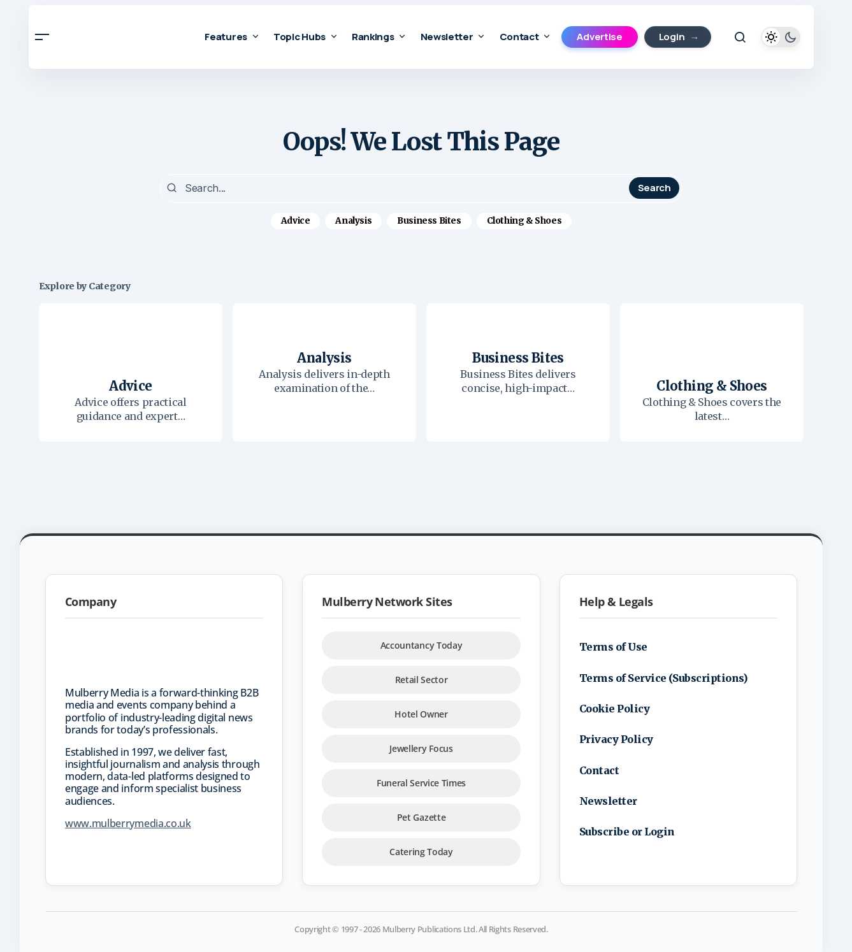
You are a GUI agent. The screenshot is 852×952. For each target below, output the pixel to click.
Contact (599, 768)
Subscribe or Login (627, 830)
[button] (42, 37)
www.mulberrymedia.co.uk (128, 821)
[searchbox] (396, 187)
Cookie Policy (614, 706)
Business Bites (429, 218)
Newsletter (608, 799)
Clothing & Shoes (524, 218)
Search (654, 187)
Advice (295, 218)
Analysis (353, 218)
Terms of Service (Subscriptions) (663, 676)
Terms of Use (613, 644)
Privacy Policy (616, 738)
